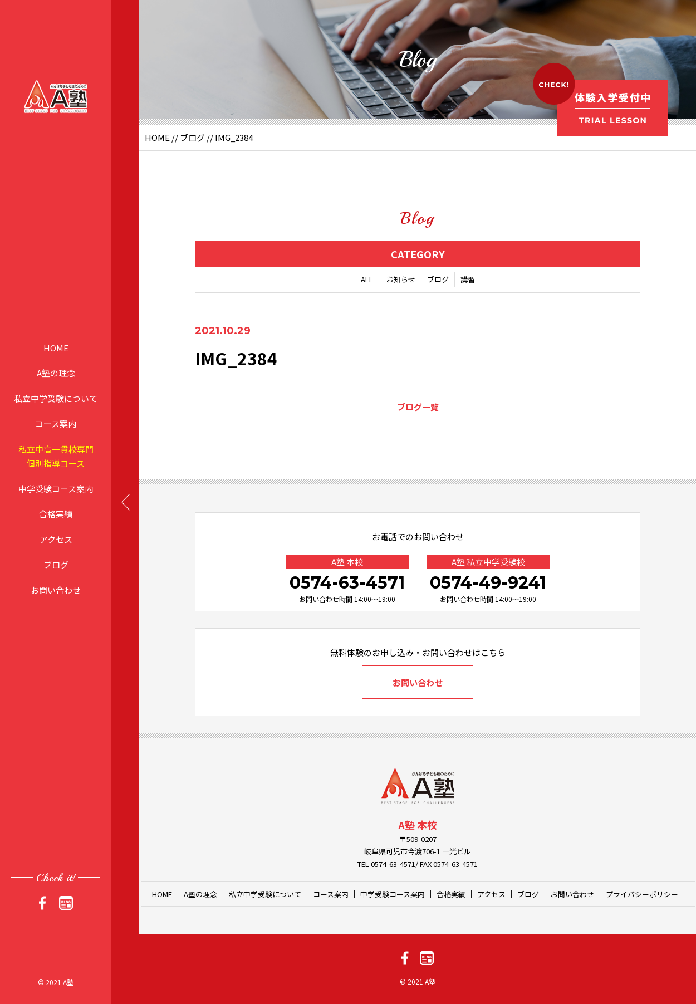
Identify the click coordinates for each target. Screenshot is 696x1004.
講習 (467, 279)
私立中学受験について (55, 398)
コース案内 (55, 423)
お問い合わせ (56, 589)
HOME (55, 347)
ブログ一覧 (418, 407)
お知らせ (400, 279)
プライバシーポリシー (642, 894)
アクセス (56, 539)
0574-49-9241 (488, 582)
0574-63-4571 (347, 582)
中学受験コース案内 (55, 488)
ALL (367, 279)
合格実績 (55, 514)
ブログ (55, 564)
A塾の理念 (56, 373)
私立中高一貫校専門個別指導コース (56, 456)
